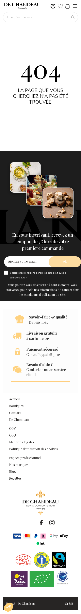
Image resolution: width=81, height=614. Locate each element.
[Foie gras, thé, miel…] (40, 17)
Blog (12, 471)
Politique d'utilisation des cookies (33, 449)
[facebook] (41, 522)
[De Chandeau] (22, 6)
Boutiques (16, 406)
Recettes (15, 478)
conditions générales (35, 272)
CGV (12, 428)
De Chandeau (19, 419)
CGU (12, 435)
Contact (15, 413)
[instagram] (52, 522)
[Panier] (67, 6)
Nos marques (18, 465)
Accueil (14, 399)
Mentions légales (21, 442)
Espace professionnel (25, 458)
